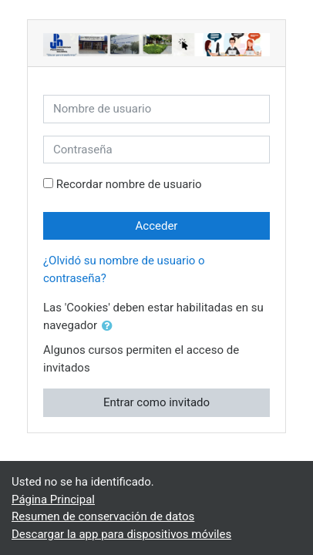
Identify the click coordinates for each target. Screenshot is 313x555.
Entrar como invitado (156, 402)
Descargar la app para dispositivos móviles (121, 534)
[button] (110, 326)
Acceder (157, 226)
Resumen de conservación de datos (103, 516)
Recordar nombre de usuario (129, 184)
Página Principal (53, 499)
